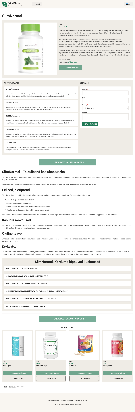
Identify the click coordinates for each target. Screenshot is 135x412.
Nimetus (85, 89)
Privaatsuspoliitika (67, 400)
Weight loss (72, 62)
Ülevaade (85, 112)
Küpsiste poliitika (53, 400)
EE (128, 4)
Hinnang (85, 105)
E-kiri (84, 97)
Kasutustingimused (80, 400)
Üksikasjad (17, 378)
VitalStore (78, 404)
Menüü (36, 4)
